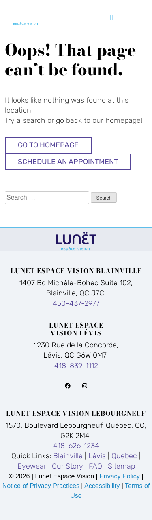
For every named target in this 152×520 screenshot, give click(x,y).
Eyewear (31, 466)
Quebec (124, 455)
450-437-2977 (76, 303)
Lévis (97, 455)
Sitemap (121, 466)
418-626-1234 (76, 445)
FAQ (95, 466)
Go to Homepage (48, 145)
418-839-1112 (76, 365)
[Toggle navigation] (112, 17)
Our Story (67, 466)
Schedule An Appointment (68, 161)
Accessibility (102, 485)
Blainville (68, 455)
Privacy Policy (120, 476)
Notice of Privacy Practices (40, 485)
